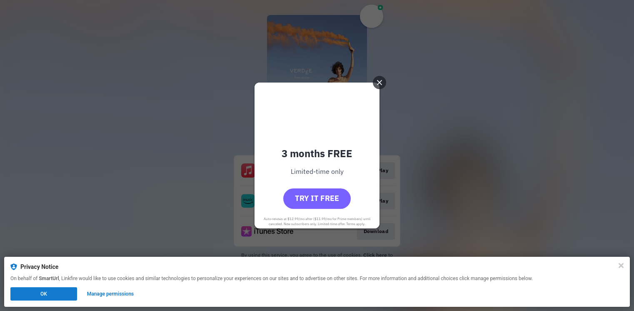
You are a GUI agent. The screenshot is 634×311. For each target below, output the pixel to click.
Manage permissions (110, 294)
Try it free (317, 198)
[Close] (621, 265)
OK (43, 294)
